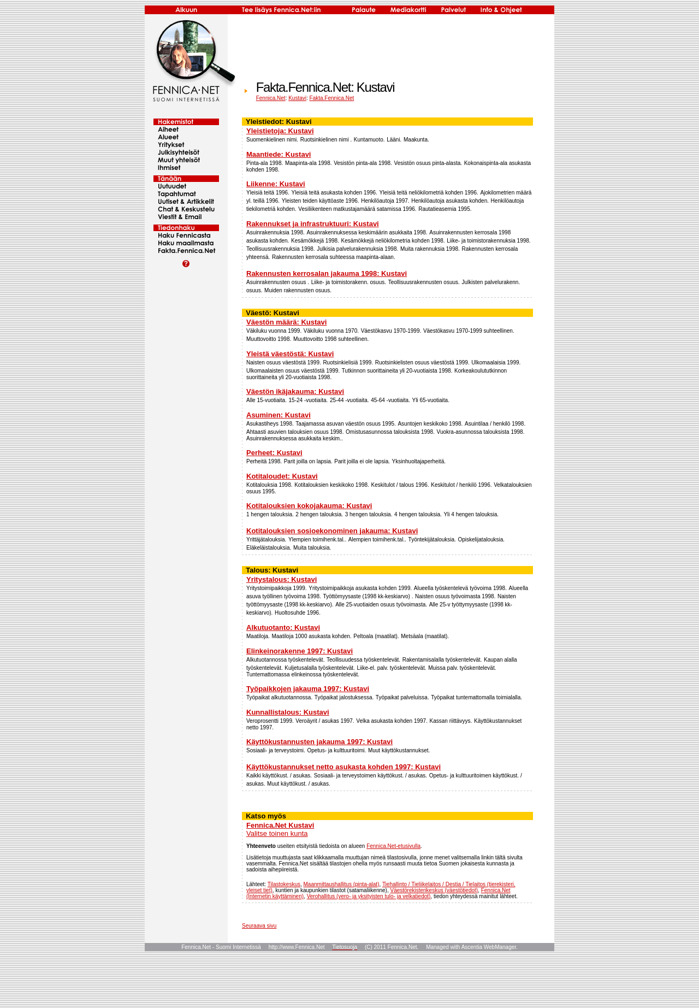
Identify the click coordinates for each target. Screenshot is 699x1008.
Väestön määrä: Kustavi (286, 322)
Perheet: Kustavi (274, 453)
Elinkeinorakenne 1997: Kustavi (299, 651)
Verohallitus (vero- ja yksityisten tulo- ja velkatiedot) (369, 896)
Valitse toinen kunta (277, 833)
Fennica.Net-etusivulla (393, 846)
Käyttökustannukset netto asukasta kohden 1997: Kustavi (343, 767)
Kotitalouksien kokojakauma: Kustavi (309, 506)
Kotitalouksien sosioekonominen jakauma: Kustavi (332, 531)
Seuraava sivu (259, 926)
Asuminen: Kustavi (278, 415)
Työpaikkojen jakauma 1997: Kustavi (307, 689)
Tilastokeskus (284, 884)
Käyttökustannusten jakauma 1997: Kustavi (319, 742)
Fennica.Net (271, 98)
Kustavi (297, 98)
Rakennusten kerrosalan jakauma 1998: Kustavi (326, 273)
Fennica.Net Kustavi (280, 825)
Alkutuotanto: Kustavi (283, 627)
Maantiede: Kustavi (278, 154)
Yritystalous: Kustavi (281, 579)
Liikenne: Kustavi (275, 184)
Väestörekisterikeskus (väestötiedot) (434, 890)
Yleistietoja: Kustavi (280, 131)
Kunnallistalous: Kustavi (287, 712)
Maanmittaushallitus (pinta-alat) (342, 884)
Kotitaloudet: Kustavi (282, 476)
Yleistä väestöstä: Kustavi (290, 354)
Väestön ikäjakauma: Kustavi (295, 391)
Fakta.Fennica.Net (332, 98)
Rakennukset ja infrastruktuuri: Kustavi (312, 224)
